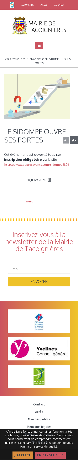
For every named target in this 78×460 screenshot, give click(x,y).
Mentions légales (39, 426)
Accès (39, 411)
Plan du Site (39, 441)
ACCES (44, 4)
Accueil (25, 59)
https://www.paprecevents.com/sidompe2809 (36, 164)
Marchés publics (39, 419)
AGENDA (59, 4)
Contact (39, 404)
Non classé (37, 59)
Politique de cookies (39, 434)
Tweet (28, 201)
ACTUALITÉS (27, 4)
